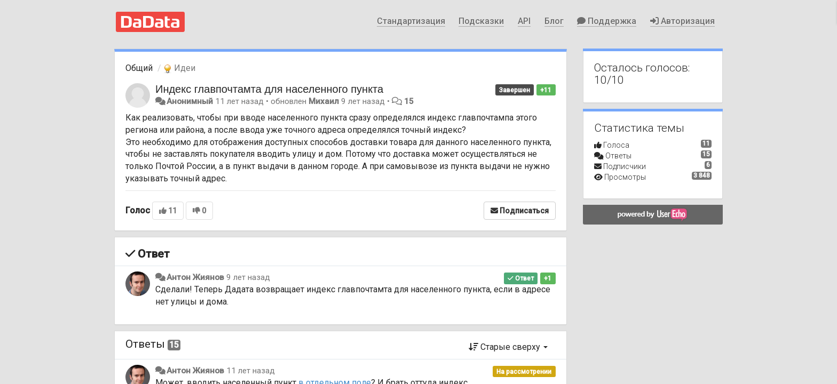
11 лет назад (250, 370)
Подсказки (481, 21)
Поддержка (606, 21)
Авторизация (682, 21)
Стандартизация (411, 21)
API (524, 21)
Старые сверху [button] (508, 347)
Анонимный (190, 101)
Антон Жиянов (195, 277)
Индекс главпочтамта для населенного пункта (269, 89)
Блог (554, 21)
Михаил (324, 101)
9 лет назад (248, 277)
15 (409, 101)
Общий (139, 68)
